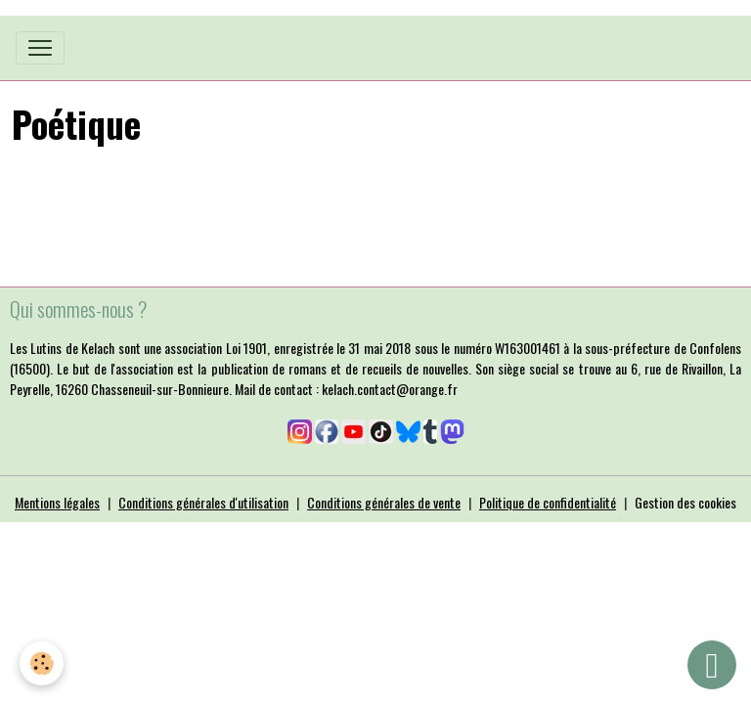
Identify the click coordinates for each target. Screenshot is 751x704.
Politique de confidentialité (547, 502)
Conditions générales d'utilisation (203, 502)
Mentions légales (57, 502)
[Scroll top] (711, 664)
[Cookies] (42, 663)
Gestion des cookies (685, 502)
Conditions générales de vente (384, 502)
